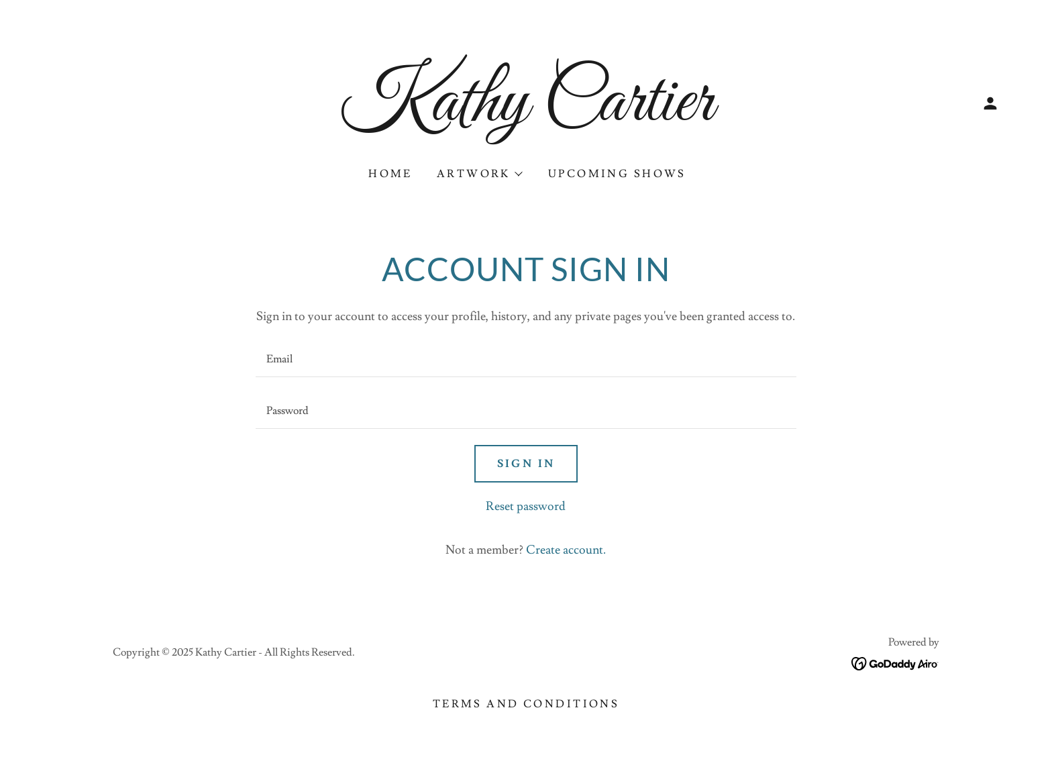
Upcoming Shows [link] (617, 174)
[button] (990, 103)
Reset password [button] (526, 506)
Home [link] (390, 174)
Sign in (526, 463)
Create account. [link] (566, 550)
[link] (526, 116)
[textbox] (526, 359)
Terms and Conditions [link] (526, 704)
